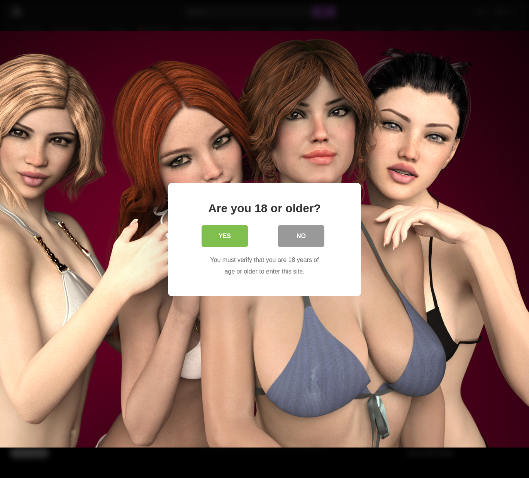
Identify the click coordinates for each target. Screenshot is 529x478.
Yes (225, 235)
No (301, 235)
